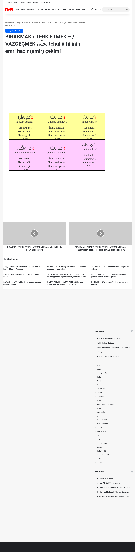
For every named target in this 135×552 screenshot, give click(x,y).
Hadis (99, 377)
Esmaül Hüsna (102, 443)
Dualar (99, 385)
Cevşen (9, 3)
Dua (15, 3)
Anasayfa (9, 23)
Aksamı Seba (101, 389)
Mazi (65, 9)
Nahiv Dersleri (102, 431)
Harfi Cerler (31, 9)
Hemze (99, 408)
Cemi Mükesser (102, 424)
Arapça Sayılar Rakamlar (106, 404)
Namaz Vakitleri (33, 3)
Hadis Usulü (56, 9)
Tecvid (47, 9)
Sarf (17, 9)
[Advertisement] (46, 76)
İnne (83, 9)
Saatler (99, 428)
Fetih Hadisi (45, 3)
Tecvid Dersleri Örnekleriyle (107, 455)
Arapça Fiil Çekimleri (22, 23)
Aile (98, 416)
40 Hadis (100, 463)
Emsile (40, 9)
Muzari (71, 9)
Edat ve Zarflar (102, 373)
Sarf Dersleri (101, 396)
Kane (78, 9)
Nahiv (23, 9)
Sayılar (22, 3)
